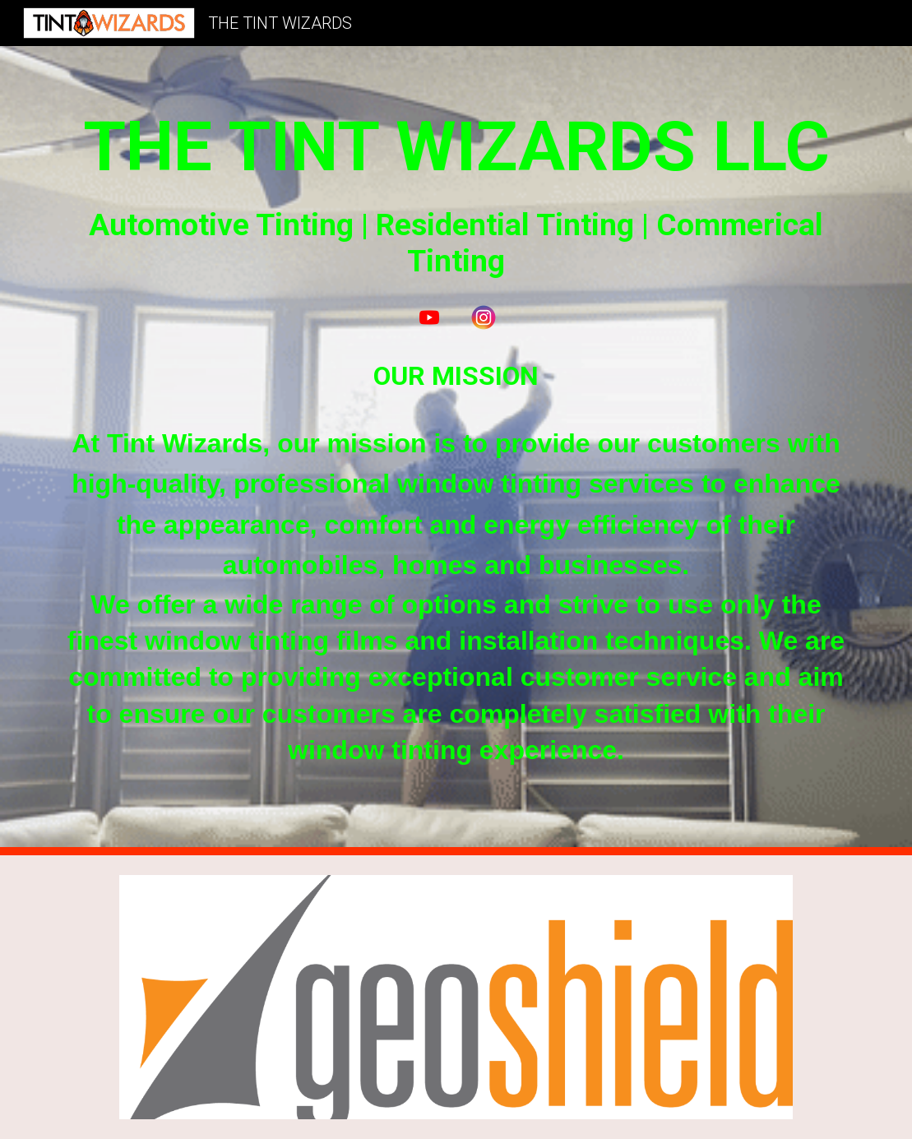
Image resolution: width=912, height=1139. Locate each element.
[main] (456, 191)
